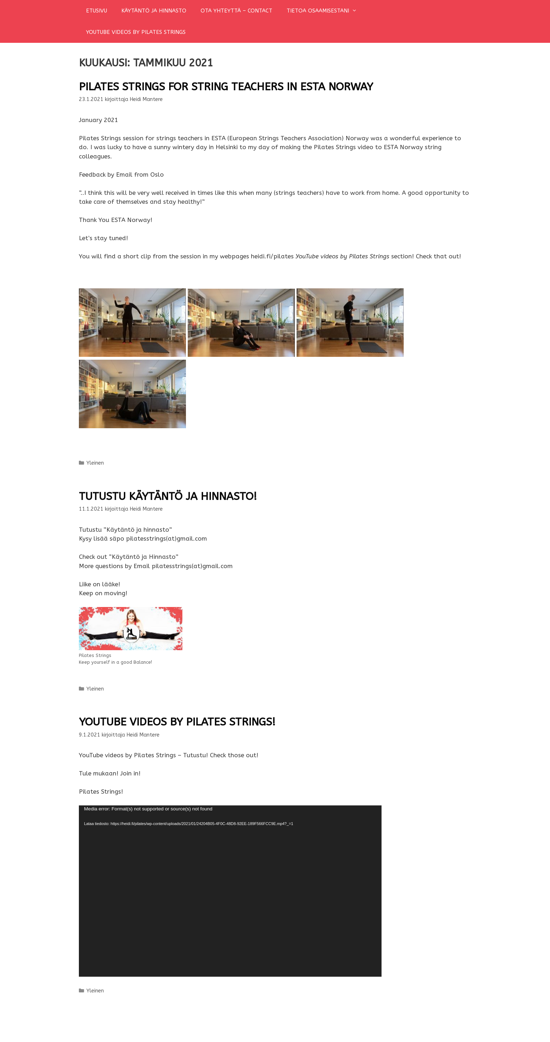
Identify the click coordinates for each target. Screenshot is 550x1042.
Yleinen (95, 463)
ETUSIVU (96, 10)
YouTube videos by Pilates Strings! (177, 721)
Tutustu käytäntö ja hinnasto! (168, 496)
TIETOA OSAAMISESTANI (325, 10)
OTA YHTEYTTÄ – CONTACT (236, 10)
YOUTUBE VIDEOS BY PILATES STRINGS (136, 32)
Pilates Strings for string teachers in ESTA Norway (226, 86)
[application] (230, 891)
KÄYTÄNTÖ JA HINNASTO (153, 10)
